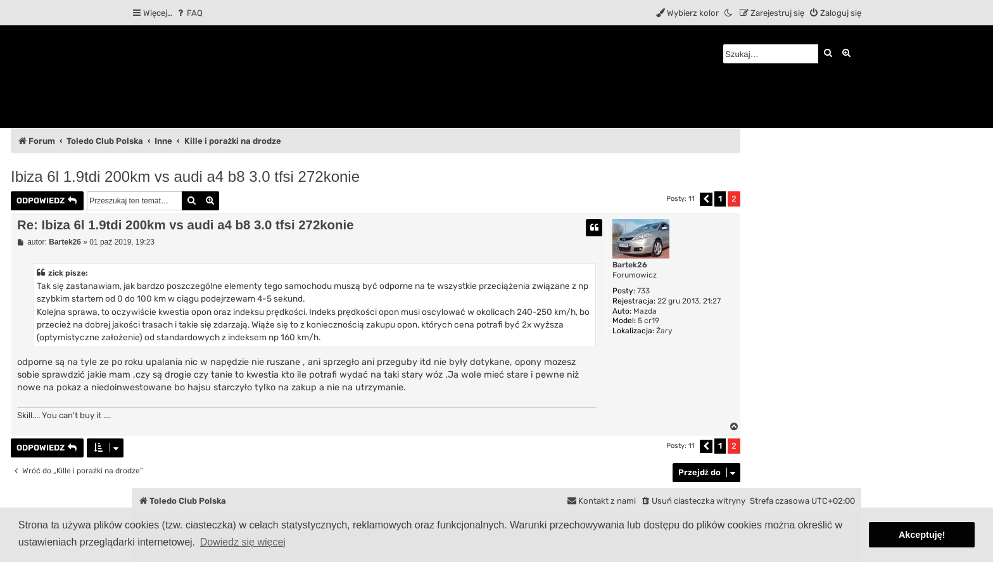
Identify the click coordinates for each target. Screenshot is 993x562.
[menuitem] (189, 13)
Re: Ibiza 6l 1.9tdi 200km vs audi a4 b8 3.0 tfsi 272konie (185, 225)
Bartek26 (629, 264)
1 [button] (720, 198)
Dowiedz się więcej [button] (243, 542)
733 (643, 290)
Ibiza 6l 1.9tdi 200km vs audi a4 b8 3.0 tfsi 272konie (185, 176)
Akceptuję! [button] (922, 535)
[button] (706, 199)
